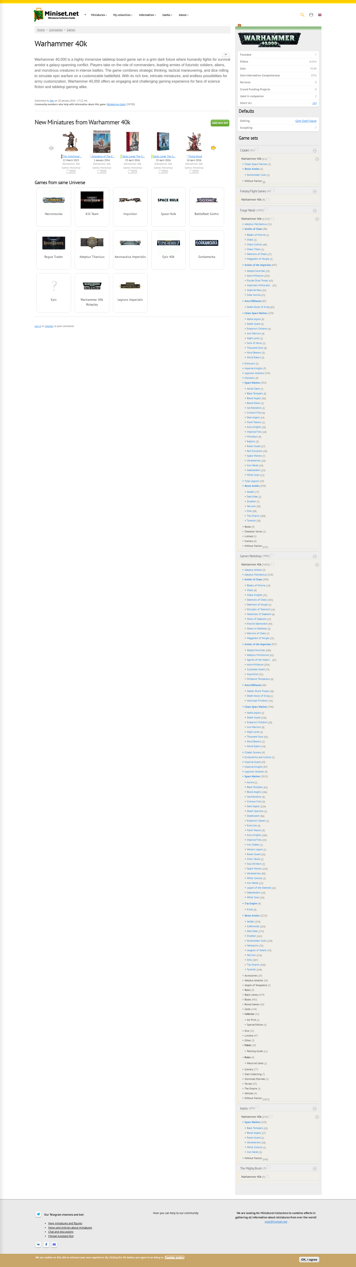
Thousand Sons (255, 347)
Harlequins (253, 945)
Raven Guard (254, 446)
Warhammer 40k (71, 163)
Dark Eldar (252, 496)
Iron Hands (253, 465)
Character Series (253, 531)
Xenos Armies (252, 168)
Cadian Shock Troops (258, 691)
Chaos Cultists (254, 244)
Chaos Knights (254, 595)
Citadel (244, 150)
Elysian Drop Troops (257, 280)
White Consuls (254, 878)
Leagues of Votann (257, 950)
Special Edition (255, 1024)
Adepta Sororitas (256, 270)
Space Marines (252, 382)
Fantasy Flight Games (253, 191)
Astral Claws (253, 388)
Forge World (247, 210)
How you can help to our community (175, 1213)
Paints (248, 1045)
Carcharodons (254, 407)
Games (71, 30)
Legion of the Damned (259, 887)
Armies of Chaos (253, 228)
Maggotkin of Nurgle (258, 258)
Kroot (250, 909)
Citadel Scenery (253, 752)
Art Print (251, 1019)
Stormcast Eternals (255, 1079)
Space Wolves (254, 455)
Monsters (250, 378)
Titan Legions (252, 481)
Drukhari (251, 501)
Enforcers (250, 363)
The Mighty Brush (251, 1168)
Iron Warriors (254, 333)
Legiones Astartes (254, 373)
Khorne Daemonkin (257, 623)
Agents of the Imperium (259, 659)
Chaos (250, 239)
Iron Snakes (253, 844)
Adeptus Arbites (253, 569)
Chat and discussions (60, 1231)
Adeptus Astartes (254, 980)
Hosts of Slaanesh (256, 618)
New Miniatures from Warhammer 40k (82, 122)
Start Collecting (253, 1074)
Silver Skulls (253, 859)
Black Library (251, 994)
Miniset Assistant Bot (61, 1236)
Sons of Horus (254, 343)
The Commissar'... (72, 156)
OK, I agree (309, 1259)
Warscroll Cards (255, 1063)
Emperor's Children (257, 328)
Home (41, 30)
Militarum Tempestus (258, 679)
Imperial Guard (253, 762)
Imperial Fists (254, 431)
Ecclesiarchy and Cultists (258, 757)
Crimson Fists (254, 412)
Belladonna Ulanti (116, 104)
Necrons (251, 506)
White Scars (253, 474)
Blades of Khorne (256, 234)
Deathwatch (253, 815)
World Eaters (254, 357)
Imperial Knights (254, 368)
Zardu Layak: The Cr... (133, 156)
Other (248, 1040)
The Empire (251, 1088)
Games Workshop (71, 167)
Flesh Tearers (254, 422)
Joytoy (244, 1108)
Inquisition (253, 674)
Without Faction (253, 181)
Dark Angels (253, 417)
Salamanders (254, 470)
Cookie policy (174, 1257)
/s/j (314, 103)
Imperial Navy (254, 290)
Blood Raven (253, 403)
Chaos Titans (254, 249)
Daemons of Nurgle (257, 604)
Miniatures (98, 15)
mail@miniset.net (276, 1221)
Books (248, 526)
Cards (248, 1009)
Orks (249, 511)
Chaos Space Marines (256, 164)
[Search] (302, 15)
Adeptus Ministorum (258, 655)
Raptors (251, 441)
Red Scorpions (254, 451)
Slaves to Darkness (257, 628)
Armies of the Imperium (258, 265)
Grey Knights (254, 427)
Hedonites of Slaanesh (259, 614)
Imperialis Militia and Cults (259, 285)
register (49, 326)
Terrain (248, 1083)
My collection (122, 15)
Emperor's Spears (256, 820)
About (183, 15)
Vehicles (249, 1093)
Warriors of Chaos (256, 633)
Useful (166, 15)
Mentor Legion (255, 849)
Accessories (251, 975)
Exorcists (252, 825)
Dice (247, 1030)
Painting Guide (255, 1051)
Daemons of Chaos (257, 254)
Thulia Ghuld (195, 156)
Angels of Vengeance (256, 985)
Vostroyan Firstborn (257, 700)
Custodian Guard (256, 669)
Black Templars (255, 393)
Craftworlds (253, 926)
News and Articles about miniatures (70, 1227)
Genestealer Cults (256, 174)
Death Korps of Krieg (258, 307)
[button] (311, 15)
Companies (56, 30)
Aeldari (250, 491)
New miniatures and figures (65, 1223)
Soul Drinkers (254, 863)
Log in (38, 326)
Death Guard (253, 323)
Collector (249, 1014)
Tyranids (251, 520)
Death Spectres (255, 811)
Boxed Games (252, 1004)
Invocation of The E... (103, 156)
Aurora (250, 782)
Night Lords (253, 338)
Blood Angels (254, 398)
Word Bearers (254, 352)
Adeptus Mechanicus (256, 224)
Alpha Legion (254, 319)
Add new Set (220, 123)
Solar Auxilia (253, 294)
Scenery (249, 541)
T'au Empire (253, 515)
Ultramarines (254, 460)
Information (146, 15)
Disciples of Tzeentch (258, 609)
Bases (248, 990)
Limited (249, 536)
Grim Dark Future (306, 121)
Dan (52, 100)
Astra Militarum (255, 275)
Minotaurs (252, 436)
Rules (248, 1057)
